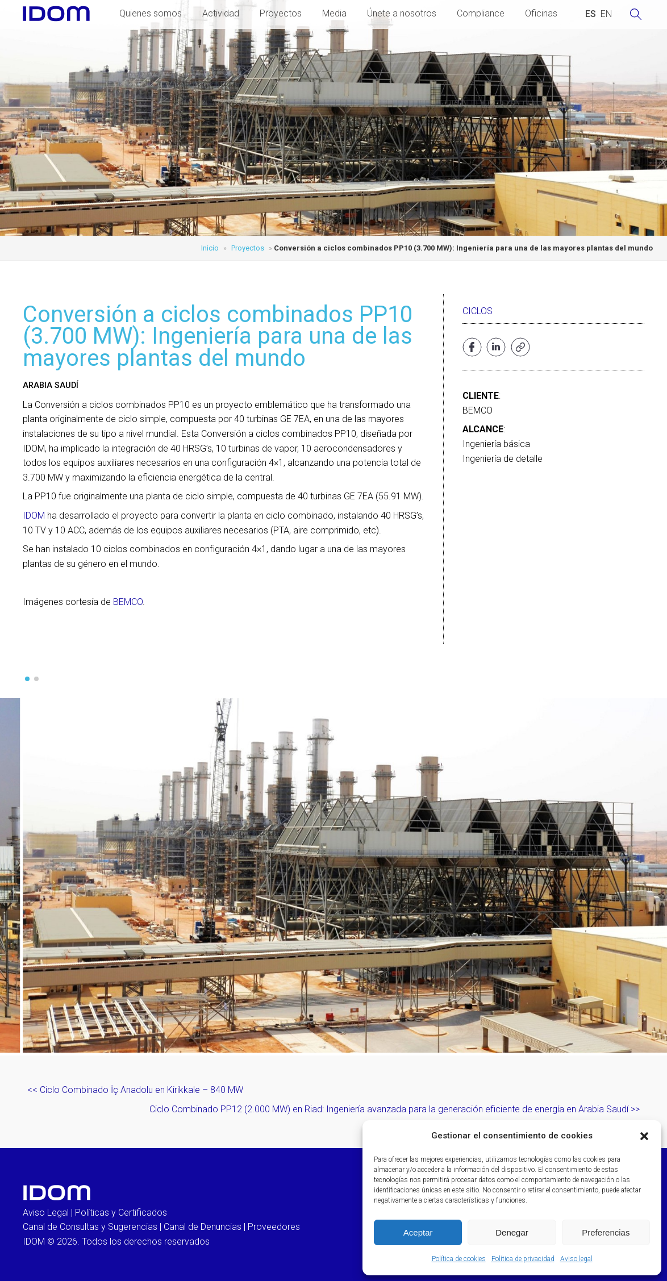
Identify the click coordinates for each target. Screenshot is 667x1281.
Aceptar (418, 1232)
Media (334, 13)
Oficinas (541, 13)
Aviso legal (576, 1259)
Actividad (220, 13)
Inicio (210, 248)
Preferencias (606, 1232)
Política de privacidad (523, 1259)
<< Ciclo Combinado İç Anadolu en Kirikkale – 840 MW (135, 1089)
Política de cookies (459, 1259)
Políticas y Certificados (121, 1212)
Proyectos (281, 13)
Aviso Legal (46, 1212)
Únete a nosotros (401, 13)
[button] (644, 1136)
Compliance (481, 13)
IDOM (34, 515)
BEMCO (128, 601)
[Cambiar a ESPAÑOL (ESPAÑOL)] (590, 14)
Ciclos (477, 311)
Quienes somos (150, 13)
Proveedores (274, 1226)
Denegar (511, 1232)
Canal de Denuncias (202, 1226)
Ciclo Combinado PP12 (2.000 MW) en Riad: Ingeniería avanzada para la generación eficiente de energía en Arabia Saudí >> (394, 1109)
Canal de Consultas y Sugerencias (90, 1226)
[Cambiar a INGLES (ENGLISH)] (606, 14)
